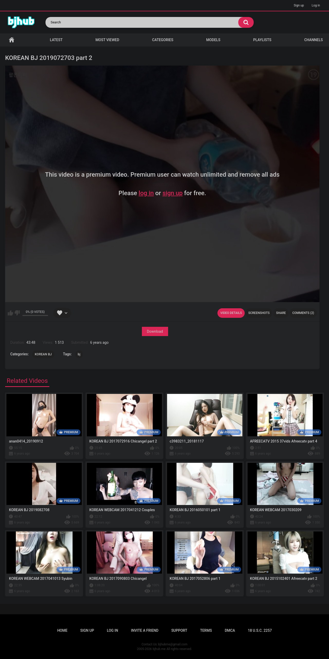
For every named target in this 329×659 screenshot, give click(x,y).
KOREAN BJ (43, 354)
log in (146, 193)
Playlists (262, 40)
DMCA (230, 630)
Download (155, 331)
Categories (162, 40)
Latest (56, 40)
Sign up (299, 5)
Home (11, 40)
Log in (316, 5)
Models (213, 40)
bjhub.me (159, 649)
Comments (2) (303, 313)
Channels (313, 40)
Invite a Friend (145, 630)
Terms (206, 630)
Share (281, 313)
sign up (172, 193)
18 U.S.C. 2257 (260, 630)
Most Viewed (107, 40)
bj (79, 354)
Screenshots (259, 313)
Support (179, 630)
